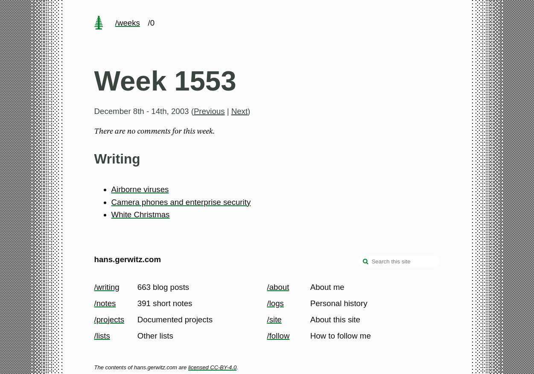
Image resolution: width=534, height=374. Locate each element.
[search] (365, 262)
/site (274, 319)
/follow (278, 335)
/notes (105, 303)
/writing (107, 287)
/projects (109, 319)
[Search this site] (399, 261)
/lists (102, 335)
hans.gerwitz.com (127, 259)
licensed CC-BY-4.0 (212, 367)
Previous (209, 111)
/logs (275, 303)
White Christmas (140, 214)
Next (239, 111)
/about (278, 287)
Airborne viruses (140, 189)
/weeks (127, 22)
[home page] (98, 23)
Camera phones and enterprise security (181, 202)
